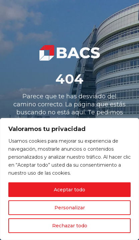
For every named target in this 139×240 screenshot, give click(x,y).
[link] (69, 53)
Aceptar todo (69, 190)
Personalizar (69, 208)
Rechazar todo (69, 226)
